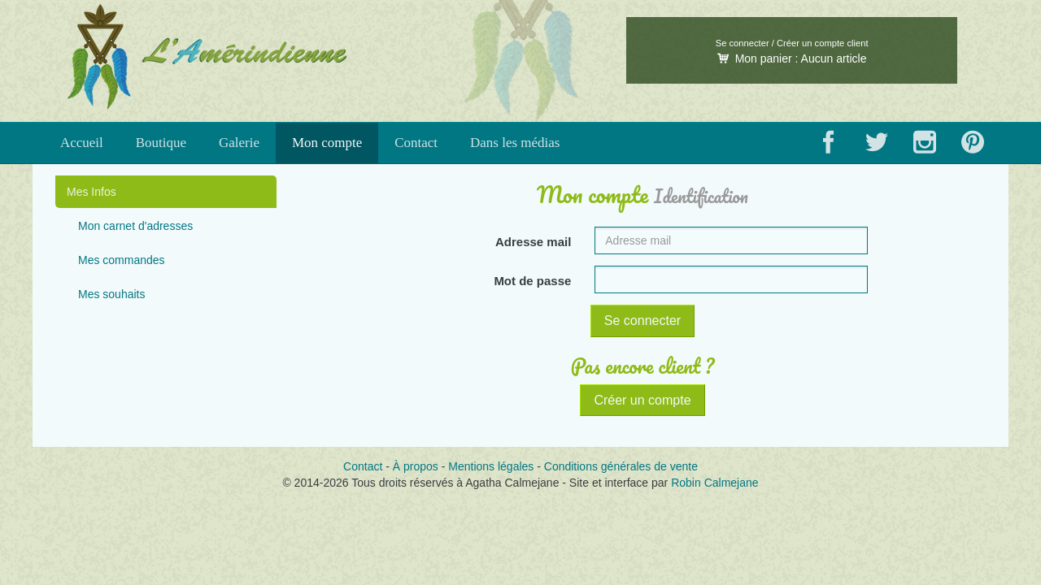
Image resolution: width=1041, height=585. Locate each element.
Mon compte (327, 142)
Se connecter (642, 320)
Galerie (239, 142)
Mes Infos (91, 191)
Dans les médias (515, 142)
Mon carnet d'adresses (135, 225)
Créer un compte (642, 400)
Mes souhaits (111, 294)
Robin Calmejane (714, 482)
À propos (415, 466)
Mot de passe (532, 281)
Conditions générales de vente (621, 466)
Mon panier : (792, 58)
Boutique (161, 142)
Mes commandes (121, 260)
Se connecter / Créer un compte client (792, 43)
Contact (416, 142)
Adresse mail (533, 242)
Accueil (81, 142)
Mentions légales (491, 466)
